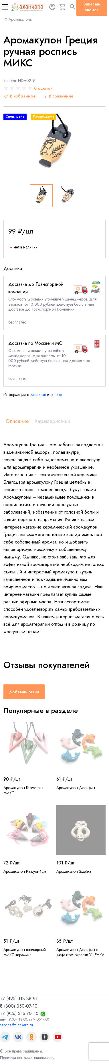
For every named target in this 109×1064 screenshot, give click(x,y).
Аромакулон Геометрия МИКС (23, 790)
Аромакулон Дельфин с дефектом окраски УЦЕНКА (80, 952)
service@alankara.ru (16, 1025)
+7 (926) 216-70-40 (19, 1013)
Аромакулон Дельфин (75, 788)
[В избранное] (19, 96)
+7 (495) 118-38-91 (18, 998)
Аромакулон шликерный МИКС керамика (24, 952)
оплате (56, 394)
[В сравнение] (57, 96)
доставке (38, 394)
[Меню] (5, 7)
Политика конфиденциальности (27, 1058)
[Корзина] (62, 7)
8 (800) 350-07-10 (18, 1006)
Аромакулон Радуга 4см (24, 871)
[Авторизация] (52, 7)
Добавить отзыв (24, 692)
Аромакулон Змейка (74, 871)
